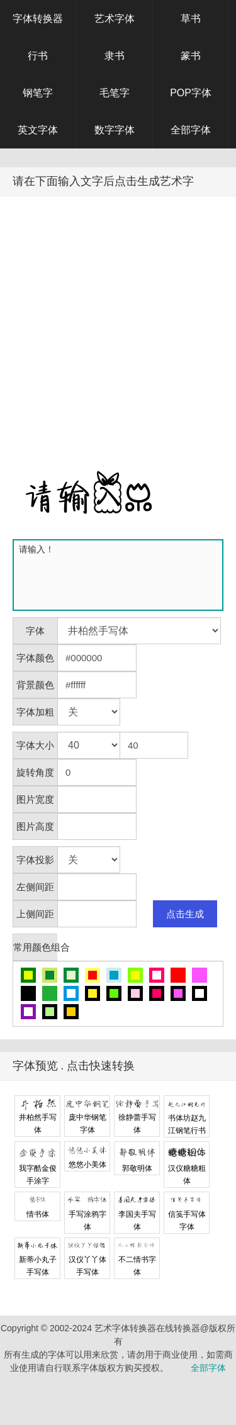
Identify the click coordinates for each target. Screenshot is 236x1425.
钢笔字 (38, 92)
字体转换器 (38, 18)
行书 (38, 55)
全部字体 (191, 130)
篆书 (191, 55)
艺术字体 (114, 18)
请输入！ (120, 575)
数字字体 (114, 130)
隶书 (114, 55)
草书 (191, 18)
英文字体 (38, 130)
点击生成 (185, 913)
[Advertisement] (118, 321)
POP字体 (190, 92)
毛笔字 (114, 92)
